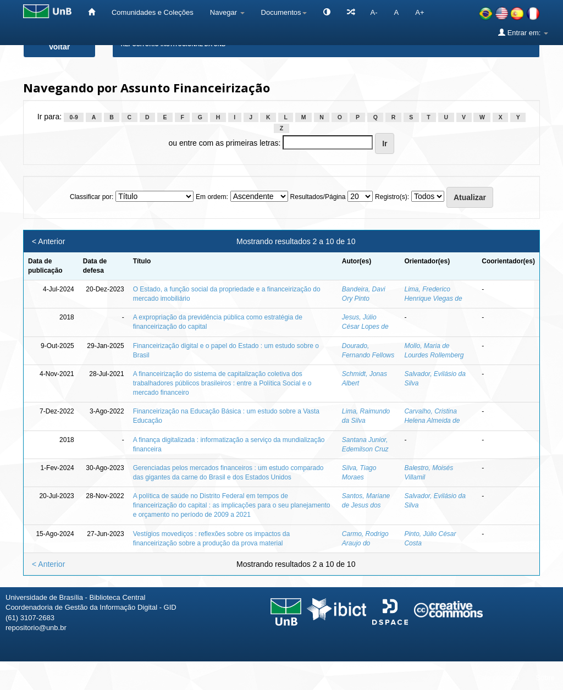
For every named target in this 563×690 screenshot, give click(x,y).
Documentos (284, 12)
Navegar (227, 12)
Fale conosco (498, 678)
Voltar (59, 46)
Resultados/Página (318, 197)
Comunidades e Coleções (153, 12)
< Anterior (48, 241)
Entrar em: (523, 32)
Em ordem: (212, 197)
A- (374, 12)
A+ (419, 12)
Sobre (545, 678)
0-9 (74, 117)
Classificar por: (91, 197)
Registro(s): (392, 197)
